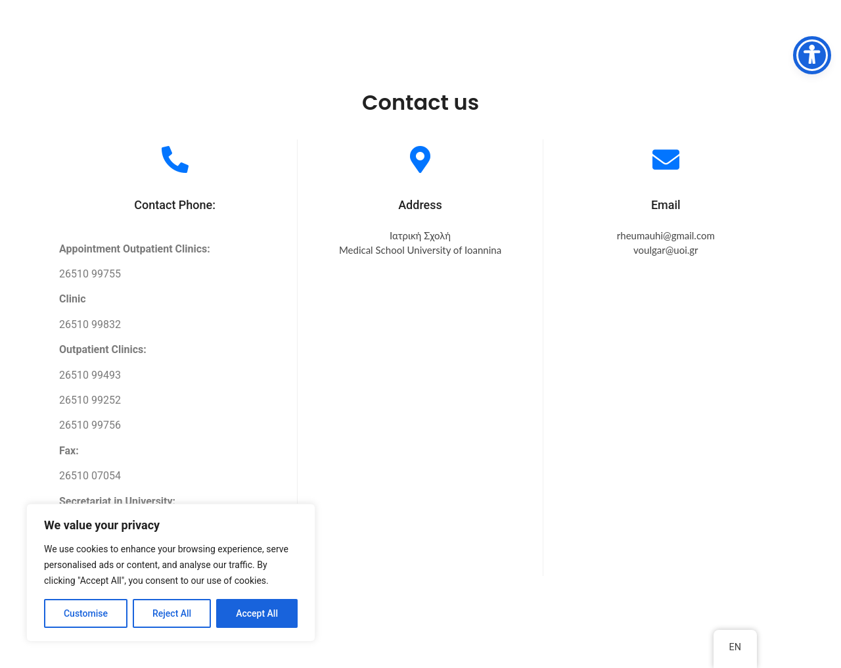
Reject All (171, 613)
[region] (170, 573)
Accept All (257, 613)
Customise (86, 613)
